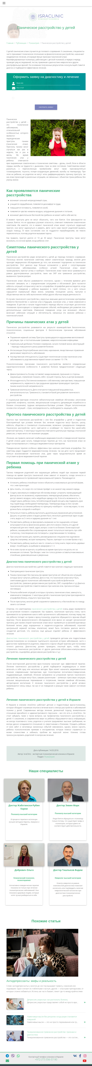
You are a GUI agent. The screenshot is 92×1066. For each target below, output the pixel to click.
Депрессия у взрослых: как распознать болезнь (47, 1000)
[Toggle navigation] (4, 3)
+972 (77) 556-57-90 (46, 1060)
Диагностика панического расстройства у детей (28, 639)
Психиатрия (34, 44)
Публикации (21, 44)
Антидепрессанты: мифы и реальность (31, 981)
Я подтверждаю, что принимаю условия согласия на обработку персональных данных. (48, 99)
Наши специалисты (46, 772)
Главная (10, 44)
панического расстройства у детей (47, 610)
